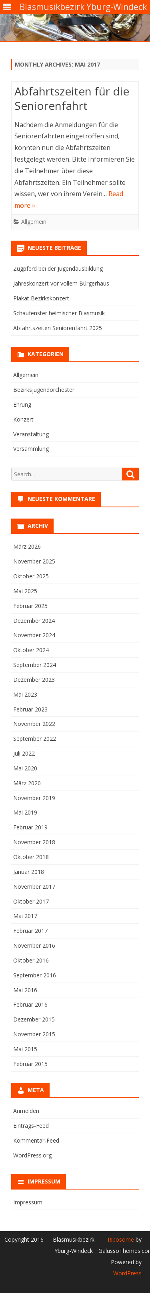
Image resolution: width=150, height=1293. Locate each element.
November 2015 (34, 1034)
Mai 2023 (25, 694)
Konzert (23, 419)
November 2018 (34, 842)
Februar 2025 (30, 606)
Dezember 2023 (34, 679)
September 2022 (34, 738)
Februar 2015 (30, 1064)
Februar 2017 (30, 930)
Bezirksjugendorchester (43, 389)
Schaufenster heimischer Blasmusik (59, 313)
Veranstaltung (31, 434)
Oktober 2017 (31, 901)
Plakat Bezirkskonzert (41, 298)
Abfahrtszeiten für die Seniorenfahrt (71, 98)
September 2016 (34, 975)
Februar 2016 (30, 1004)
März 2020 (27, 783)
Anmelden (26, 1111)
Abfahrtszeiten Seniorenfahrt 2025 (57, 328)
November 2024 (34, 635)
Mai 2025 (25, 591)
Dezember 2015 (34, 1019)
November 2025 (34, 561)
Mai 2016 (25, 990)
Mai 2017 (25, 916)
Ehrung (22, 404)
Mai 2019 (25, 812)
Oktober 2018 (31, 857)
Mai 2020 (25, 768)
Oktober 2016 (31, 960)
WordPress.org (32, 1155)
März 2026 (27, 546)
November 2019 (34, 798)
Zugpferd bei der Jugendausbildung (58, 268)
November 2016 (34, 945)
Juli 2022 (24, 753)
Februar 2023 (30, 709)
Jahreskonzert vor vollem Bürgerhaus (61, 283)
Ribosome (121, 1239)
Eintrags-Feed (31, 1125)
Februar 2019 (30, 827)
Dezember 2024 (34, 620)
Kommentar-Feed (36, 1140)
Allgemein (33, 221)
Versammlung (31, 448)
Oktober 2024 (31, 650)
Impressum (27, 1202)
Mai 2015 (25, 1049)
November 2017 (34, 886)
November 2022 (34, 724)
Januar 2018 (28, 872)
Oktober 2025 (31, 576)
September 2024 (34, 665)
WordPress (127, 1273)
